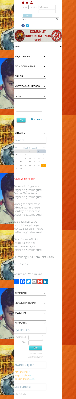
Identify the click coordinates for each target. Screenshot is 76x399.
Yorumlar (20, 274)
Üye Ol (24, 7)
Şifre (24, 342)
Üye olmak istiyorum (35, 357)
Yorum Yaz (35, 274)
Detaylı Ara (36, 119)
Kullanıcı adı (21, 337)
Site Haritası (21, 393)
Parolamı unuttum (36, 353)
